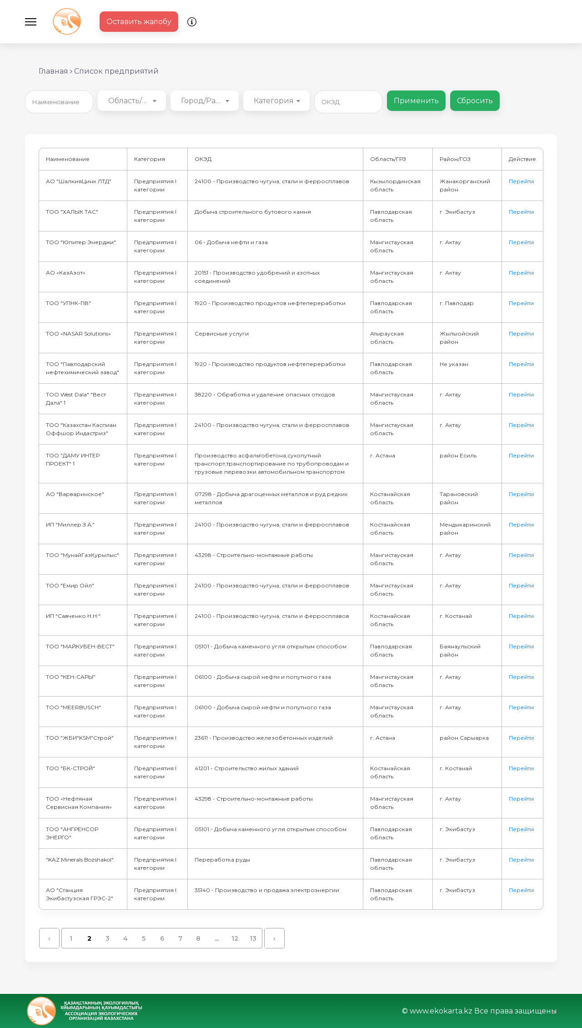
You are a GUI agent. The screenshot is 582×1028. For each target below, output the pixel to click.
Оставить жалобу (138, 21)
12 (234, 938)
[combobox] (132, 100)
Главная (53, 71)
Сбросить (475, 100)
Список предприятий (116, 71)
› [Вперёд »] (274, 938)
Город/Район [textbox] (206, 100)
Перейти (521, 181)
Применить (416, 100)
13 (253, 938)
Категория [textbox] (274, 100)
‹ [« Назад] (49, 938)
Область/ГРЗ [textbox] (132, 100)
